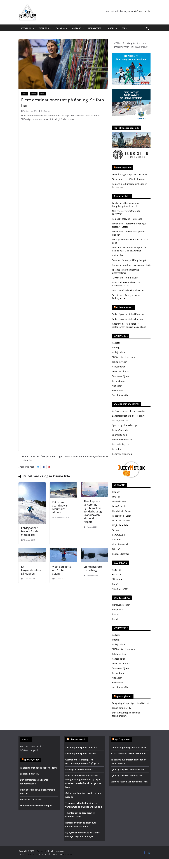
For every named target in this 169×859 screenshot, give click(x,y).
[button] (32, 28)
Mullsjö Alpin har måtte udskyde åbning (86, 456)
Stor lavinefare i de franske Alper (128, 290)
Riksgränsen (118, 609)
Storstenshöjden (120, 376)
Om (123, 28)
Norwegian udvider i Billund (79, 769)
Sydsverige (26, 28)
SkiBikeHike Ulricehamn (123, 357)
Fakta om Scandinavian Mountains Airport (60, 507)
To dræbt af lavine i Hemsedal (127, 218)
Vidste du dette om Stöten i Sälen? (61, 570)
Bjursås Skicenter (120, 553)
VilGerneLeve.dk (142, 11)
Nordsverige (94, 28)
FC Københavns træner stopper (36, 805)
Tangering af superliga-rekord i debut (130, 703)
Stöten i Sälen (119, 501)
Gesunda (116, 539)
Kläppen (33, 94)
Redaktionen (45, 111)
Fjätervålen (117, 549)
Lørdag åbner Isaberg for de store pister (29, 531)
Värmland (44, 28)
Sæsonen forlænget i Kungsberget (129, 260)
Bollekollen (117, 390)
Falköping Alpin (119, 361)
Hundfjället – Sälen (121, 511)
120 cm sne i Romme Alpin (125, 277)
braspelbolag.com (121, 444)
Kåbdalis (116, 614)
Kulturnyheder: (124, 167)
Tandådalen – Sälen (121, 515)
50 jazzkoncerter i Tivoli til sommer (129, 179)
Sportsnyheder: (124, 696)
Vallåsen (116, 342)
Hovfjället (116, 574)
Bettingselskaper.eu (122, 453)
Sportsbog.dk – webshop (124, 425)
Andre (111, 28)
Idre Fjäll (116, 496)
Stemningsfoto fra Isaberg (93, 568)
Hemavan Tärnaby (121, 604)
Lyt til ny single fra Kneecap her (126, 775)
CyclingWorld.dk (120, 420)
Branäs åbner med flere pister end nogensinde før (40, 458)
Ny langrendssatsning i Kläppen (31, 570)
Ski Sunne (117, 579)
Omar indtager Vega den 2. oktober (129, 174)
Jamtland (76, 28)
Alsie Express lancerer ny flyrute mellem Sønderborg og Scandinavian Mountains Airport (93, 511)
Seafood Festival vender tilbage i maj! (129, 781)
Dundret (116, 619)
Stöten (42, 94)
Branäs (115, 584)
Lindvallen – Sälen (121, 520)
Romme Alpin (118, 534)
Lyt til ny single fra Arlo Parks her (127, 769)
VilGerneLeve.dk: (124, 307)
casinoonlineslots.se (122, 439)
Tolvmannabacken (121, 371)
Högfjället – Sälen (120, 525)
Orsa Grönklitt (119, 506)
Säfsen (115, 530)
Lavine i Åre (117, 255)
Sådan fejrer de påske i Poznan (127, 319)
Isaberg (24, 94)
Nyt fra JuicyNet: (123, 739)
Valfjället (116, 569)
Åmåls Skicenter (120, 588)
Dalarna (60, 28)
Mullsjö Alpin (118, 352)
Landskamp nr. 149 (121, 707)
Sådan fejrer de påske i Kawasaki (128, 314)
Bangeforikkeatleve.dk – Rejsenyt (128, 415)
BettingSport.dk (120, 430)
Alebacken (117, 385)
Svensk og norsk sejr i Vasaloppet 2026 (131, 265)
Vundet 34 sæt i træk (30, 799)
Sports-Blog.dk (119, 434)
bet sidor (116, 449)
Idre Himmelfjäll (120, 544)
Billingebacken (119, 381)
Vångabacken (118, 366)
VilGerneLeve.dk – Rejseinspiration (129, 411)
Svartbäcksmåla (120, 395)
